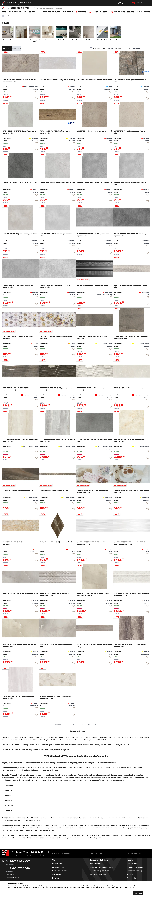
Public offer (131, 874)
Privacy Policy (132, 878)
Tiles (4, 12)
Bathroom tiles (48, 40)
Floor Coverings (30, 12)
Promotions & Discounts (122, 12)
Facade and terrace (115, 40)
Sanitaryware (15, 12)
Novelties (81, 12)
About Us (130, 860)
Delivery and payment (135, 867)
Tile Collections (95, 864)
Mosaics (21, 40)
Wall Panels (68, 12)
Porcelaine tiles (8, 40)
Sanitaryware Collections (99, 860)
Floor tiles (75, 40)
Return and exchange (134, 871)
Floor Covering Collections (99, 871)
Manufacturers (143, 12)
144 (89, 724)
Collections (16, 48)
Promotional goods (98, 12)
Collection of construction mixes (101, 867)
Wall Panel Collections (98, 874)
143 (83, 724)
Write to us (10, 874)
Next (95, 724)
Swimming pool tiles (35, 40)
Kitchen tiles (61, 40)
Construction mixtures (50, 12)
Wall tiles (88, 40)
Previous (58, 724)
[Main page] (25, 853)
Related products (102, 40)
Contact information (13, 878)
